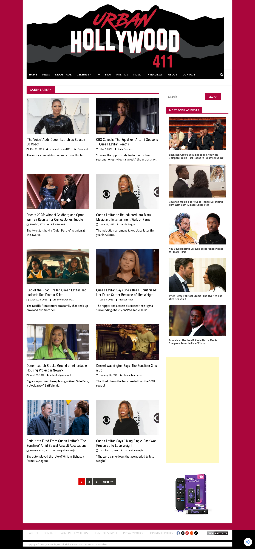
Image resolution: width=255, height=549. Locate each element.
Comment (83, 149)
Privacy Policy (133, 533)
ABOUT (172, 74)
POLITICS (122, 74)
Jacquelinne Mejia (132, 375)
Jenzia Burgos (127, 224)
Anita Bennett (125, 149)
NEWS (46, 74)
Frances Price (126, 299)
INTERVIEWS (155, 74)
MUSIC (137, 74)
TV (98, 74)
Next (108, 481)
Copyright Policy (161, 533)
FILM (108, 74)
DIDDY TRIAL (63, 74)
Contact (50, 533)
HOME (33, 74)
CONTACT (189, 74)
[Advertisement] (192, 410)
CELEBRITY (84, 74)
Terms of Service (105, 533)
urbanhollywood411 (60, 149)
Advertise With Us (74, 533)
